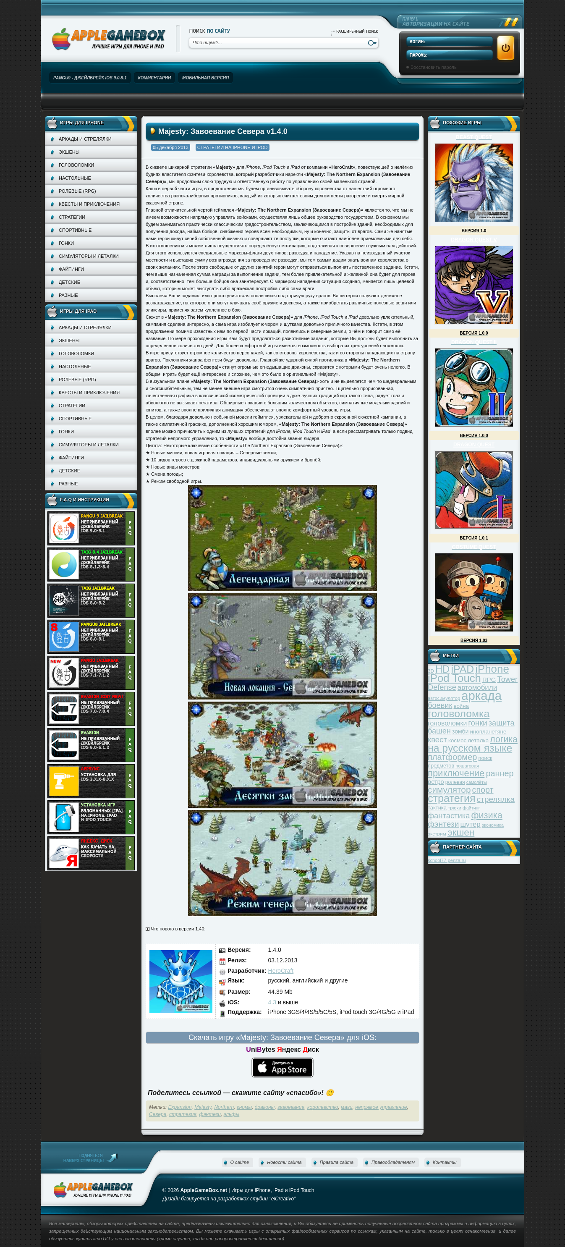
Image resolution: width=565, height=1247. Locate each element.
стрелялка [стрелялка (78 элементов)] (496, 799)
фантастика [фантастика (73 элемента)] (449, 815)
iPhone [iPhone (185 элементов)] (492, 669)
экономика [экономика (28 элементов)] (493, 825)
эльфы (232, 1114)
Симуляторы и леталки (89, 256)
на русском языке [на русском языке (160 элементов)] (470, 748)
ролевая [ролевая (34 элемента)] (455, 782)
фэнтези (210, 1114)
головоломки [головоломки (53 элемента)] (447, 723)
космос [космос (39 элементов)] (457, 740)
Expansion (180, 1107)
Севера (157, 1114)
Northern (224, 1107)
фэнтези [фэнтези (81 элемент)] (443, 824)
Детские (69, 282)
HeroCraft (281, 970)
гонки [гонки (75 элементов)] (477, 722)
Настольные (75, 178)
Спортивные (75, 230)
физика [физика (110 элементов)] (486, 815)
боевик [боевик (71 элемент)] (440, 705)
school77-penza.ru (447, 860)
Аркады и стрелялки (85, 138)
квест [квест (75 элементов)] (437, 739)
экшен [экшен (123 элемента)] (460, 832)
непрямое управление (381, 1107)
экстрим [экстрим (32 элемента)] (437, 833)
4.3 (272, 1002)
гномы (244, 1107)
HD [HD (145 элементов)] (442, 669)
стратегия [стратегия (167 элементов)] (452, 798)
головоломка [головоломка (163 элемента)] (458, 713)
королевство (322, 1107)
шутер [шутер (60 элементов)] (470, 824)
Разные (68, 295)
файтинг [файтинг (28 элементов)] (471, 807)
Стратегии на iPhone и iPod (232, 147)
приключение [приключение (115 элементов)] (456, 773)
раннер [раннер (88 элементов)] (499, 773)
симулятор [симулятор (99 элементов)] (449, 789)
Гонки (66, 243)
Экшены (69, 152)
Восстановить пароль (434, 67)
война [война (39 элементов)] (461, 706)
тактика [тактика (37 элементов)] (437, 807)
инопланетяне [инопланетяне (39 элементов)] (488, 731)
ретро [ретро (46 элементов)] (436, 781)
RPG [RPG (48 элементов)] (489, 679)
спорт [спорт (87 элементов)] (483, 789)
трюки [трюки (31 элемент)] (454, 807)
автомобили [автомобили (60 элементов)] (477, 688)
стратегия (182, 1114)
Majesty (202, 1107)
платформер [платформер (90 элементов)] (452, 757)
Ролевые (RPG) (77, 191)
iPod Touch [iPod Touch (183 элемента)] (454, 678)
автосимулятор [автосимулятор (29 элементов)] (444, 698)
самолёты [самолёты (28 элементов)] (476, 782)
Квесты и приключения (89, 204)
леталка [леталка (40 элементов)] (478, 740)
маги (347, 1107)
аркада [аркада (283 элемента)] (481, 695)
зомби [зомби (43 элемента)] (460, 731)
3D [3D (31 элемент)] (431, 670)
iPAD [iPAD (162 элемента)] (462, 669)
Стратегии (72, 217)
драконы (265, 1107)
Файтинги (71, 269)
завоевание (290, 1107)
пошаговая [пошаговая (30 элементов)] (467, 765)
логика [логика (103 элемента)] (504, 739)
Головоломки (76, 165)
